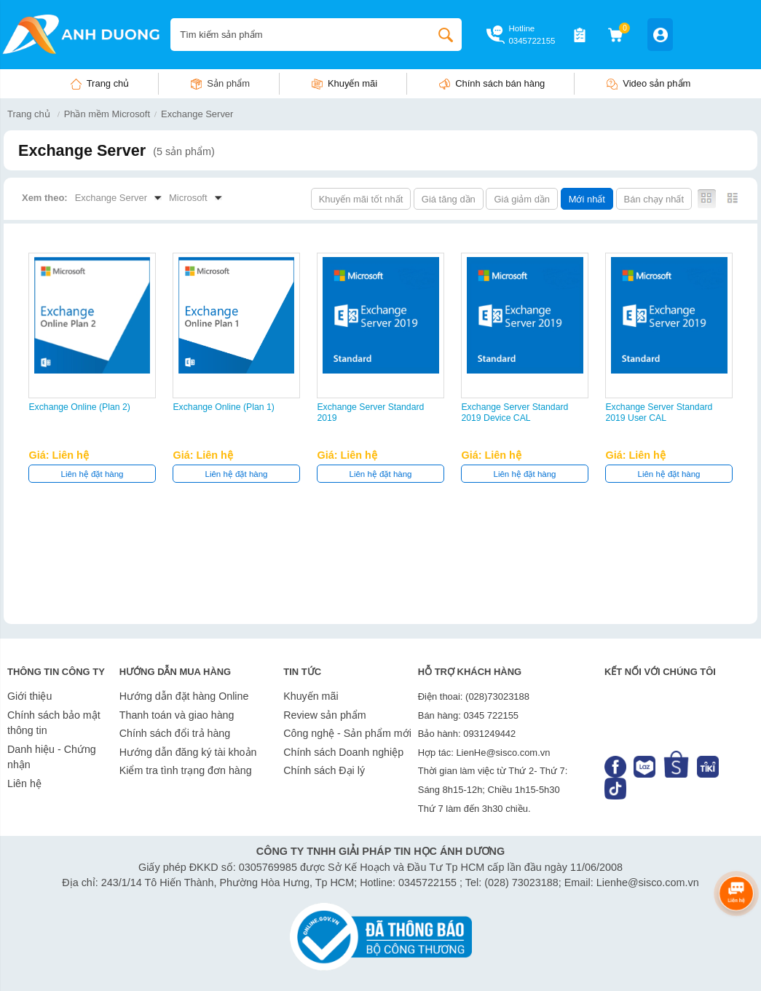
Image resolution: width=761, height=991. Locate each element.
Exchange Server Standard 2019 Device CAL (514, 412)
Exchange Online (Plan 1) (223, 407)
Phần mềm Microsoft (107, 113)
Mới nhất (587, 199)
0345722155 (531, 40)
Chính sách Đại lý (324, 770)
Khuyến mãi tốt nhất (361, 199)
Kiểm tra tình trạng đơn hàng (185, 770)
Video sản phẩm (656, 83)
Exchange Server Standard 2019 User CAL (658, 412)
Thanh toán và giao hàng (176, 715)
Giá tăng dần (449, 199)
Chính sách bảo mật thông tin (53, 723)
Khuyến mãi (352, 83)
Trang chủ (108, 83)
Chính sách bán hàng (500, 83)
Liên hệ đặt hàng (92, 474)
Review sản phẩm (324, 715)
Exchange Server (197, 113)
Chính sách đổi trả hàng (174, 733)
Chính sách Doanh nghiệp (343, 752)
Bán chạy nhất (654, 199)
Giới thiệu (29, 696)
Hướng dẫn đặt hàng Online (184, 696)
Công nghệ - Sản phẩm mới (347, 733)
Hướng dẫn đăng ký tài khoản (188, 752)
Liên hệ (24, 783)
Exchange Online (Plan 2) (79, 407)
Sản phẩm (228, 83)
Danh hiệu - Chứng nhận (51, 757)
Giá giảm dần (522, 199)
